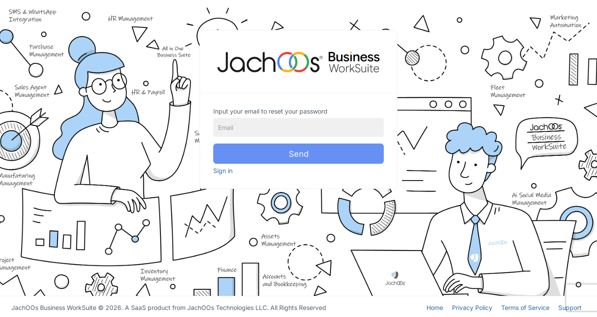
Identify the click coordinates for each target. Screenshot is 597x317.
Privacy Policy (472, 306)
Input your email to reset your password (270, 111)
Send (299, 153)
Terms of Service (525, 306)
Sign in (223, 170)
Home (434, 306)
